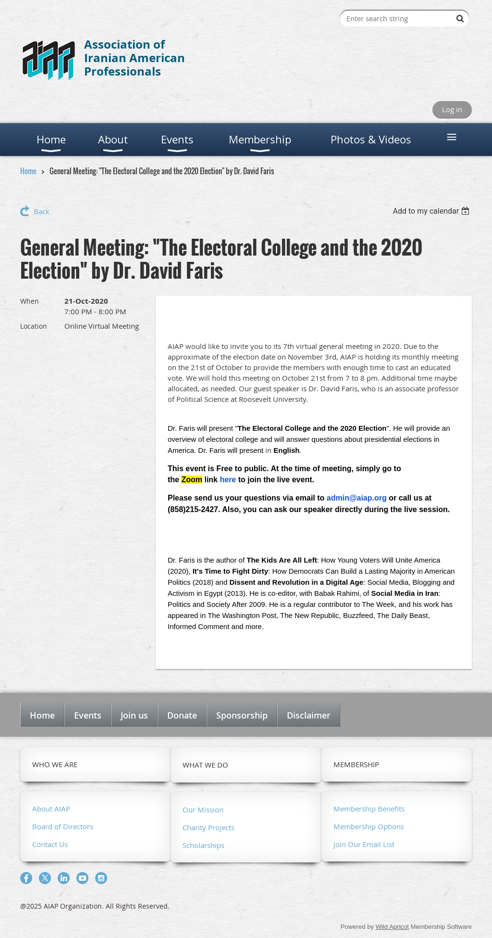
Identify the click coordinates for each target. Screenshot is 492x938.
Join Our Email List (363, 844)
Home (28, 171)
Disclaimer (309, 715)
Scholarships (203, 845)
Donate (182, 715)
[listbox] (432, 211)
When (29, 301)
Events (87, 715)
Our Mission (203, 809)
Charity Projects (208, 827)
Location (33, 326)
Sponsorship (242, 715)
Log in (452, 109)
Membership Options (368, 826)
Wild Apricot (392, 926)
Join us (134, 715)
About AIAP (51, 808)
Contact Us (50, 844)
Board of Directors (62, 826)
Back (41, 211)
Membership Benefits (369, 808)
